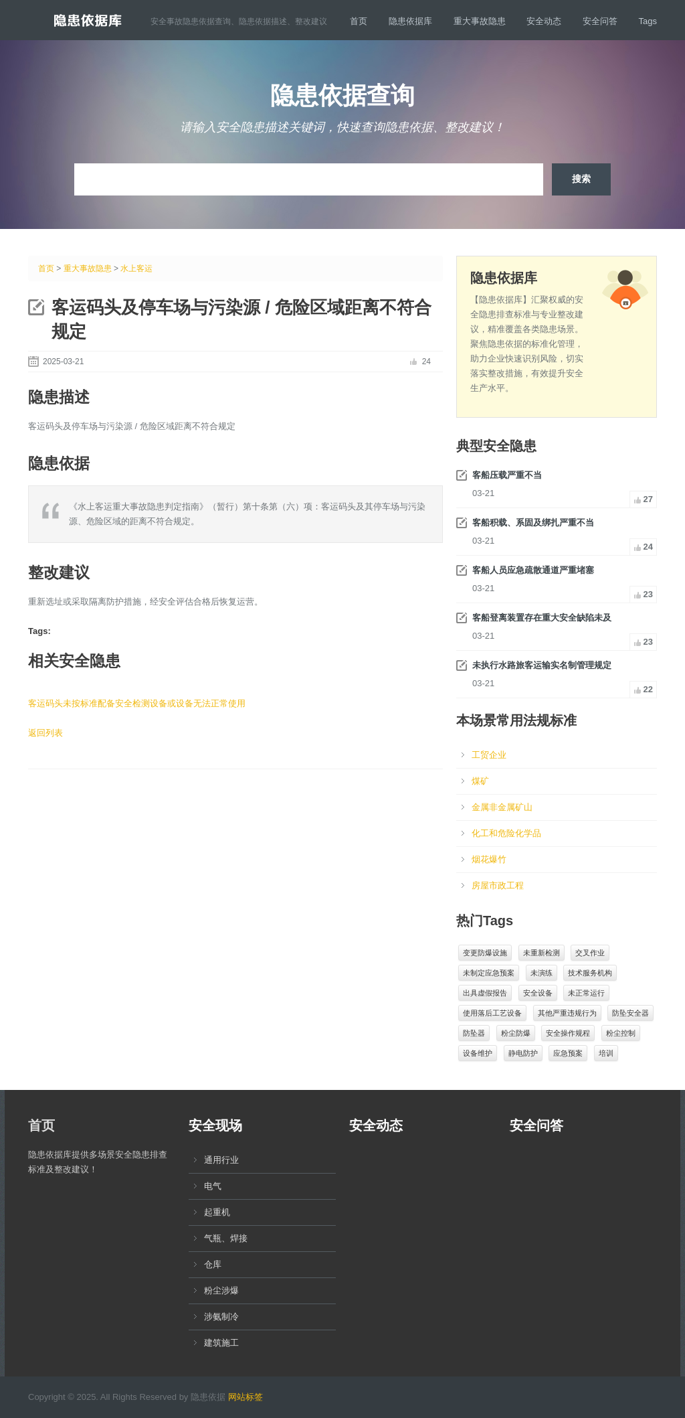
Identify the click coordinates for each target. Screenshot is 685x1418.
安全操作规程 (568, 1033)
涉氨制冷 (221, 1317)
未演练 (541, 973)
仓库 (212, 1264)
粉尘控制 (620, 1033)
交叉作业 (590, 953)
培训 (606, 1053)
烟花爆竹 (489, 859)
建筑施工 (221, 1343)
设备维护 (477, 1053)
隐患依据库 (410, 21)
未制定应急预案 (488, 973)
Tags (648, 21)
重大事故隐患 (480, 21)
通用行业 (221, 1160)
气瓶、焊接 (226, 1238)
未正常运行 (586, 993)
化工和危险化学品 (506, 833)
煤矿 (480, 781)
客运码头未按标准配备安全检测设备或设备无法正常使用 (137, 703)
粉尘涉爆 (221, 1290)
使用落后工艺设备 (492, 1013)
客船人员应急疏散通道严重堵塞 (533, 570)
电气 (212, 1186)
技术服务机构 (590, 973)
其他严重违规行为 (567, 1013)
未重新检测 (541, 953)
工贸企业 (489, 755)
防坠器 (474, 1033)
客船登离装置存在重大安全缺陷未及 (541, 618)
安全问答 (600, 21)
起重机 (217, 1212)
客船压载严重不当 (507, 475)
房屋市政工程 (498, 885)
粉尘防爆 (515, 1033)
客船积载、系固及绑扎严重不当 (533, 523)
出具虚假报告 (485, 993)
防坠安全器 (630, 1013)
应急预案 (568, 1053)
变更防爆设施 (485, 953)
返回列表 (45, 733)
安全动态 (543, 21)
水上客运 (136, 268)
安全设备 (538, 993)
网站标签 (245, 1397)
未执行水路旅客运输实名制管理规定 (541, 665)
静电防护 (523, 1053)
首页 (358, 21)
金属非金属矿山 (502, 807)
